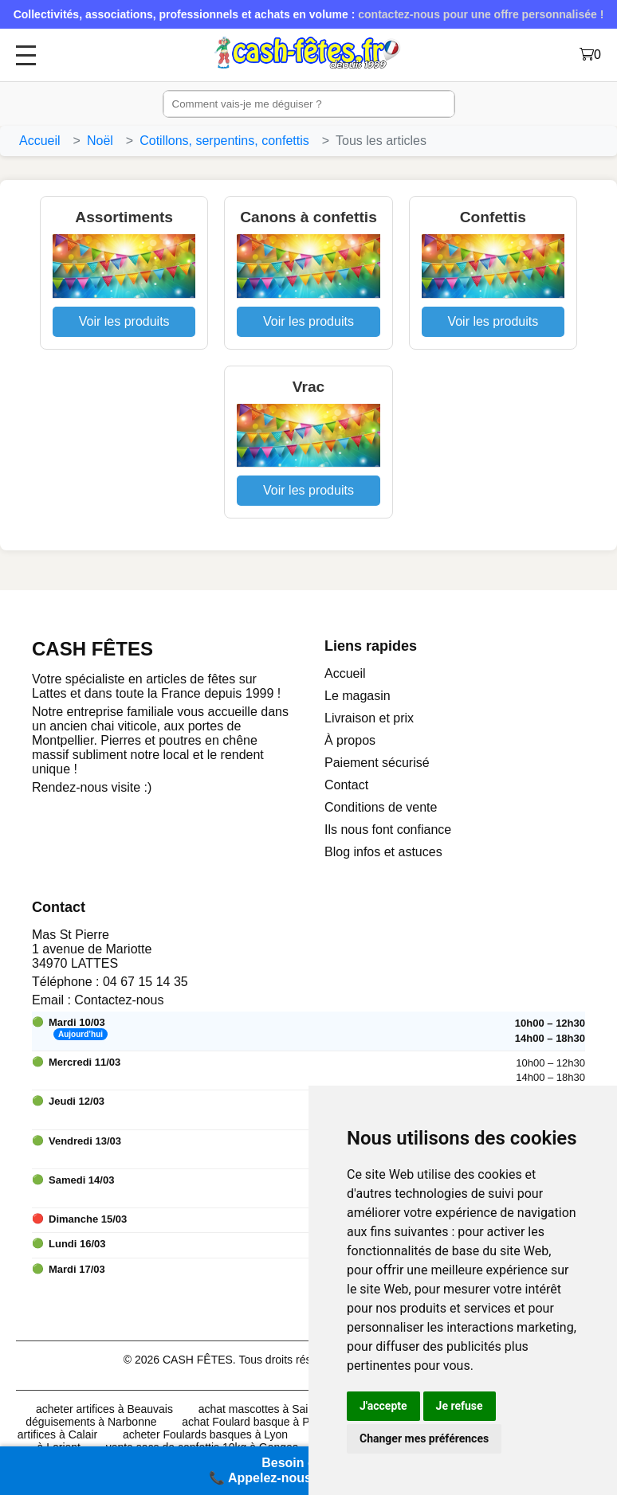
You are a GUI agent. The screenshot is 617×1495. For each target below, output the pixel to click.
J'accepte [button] (383, 1405)
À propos (349, 740)
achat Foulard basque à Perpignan (267, 1421)
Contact (346, 785)
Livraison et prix (369, 718)
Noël (100, 140)
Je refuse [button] (459, 1405)
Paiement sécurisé (377, 762)
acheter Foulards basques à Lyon (205, 1434)
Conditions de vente (380, 807)
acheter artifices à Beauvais (104, 1409)
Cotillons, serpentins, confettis (224, 140)
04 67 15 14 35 (145, 981)
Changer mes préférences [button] (424, 1438)
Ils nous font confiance (387, 829)
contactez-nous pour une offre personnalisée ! (480, 14)
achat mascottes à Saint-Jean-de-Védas (297, 1409)
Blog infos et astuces (383, 852)
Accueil (40, 140)
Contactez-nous (118, 1000)
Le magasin (357, 695)
